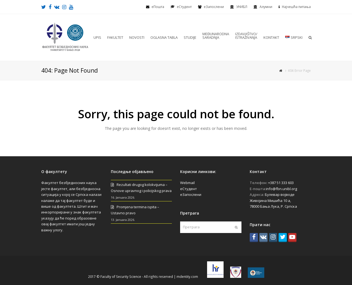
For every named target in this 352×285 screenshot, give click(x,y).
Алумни (266, 6)
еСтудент (188, 188)
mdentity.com (187, 276)
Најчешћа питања (296, 6)
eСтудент (184, 6)
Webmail (187, 182)
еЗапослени (214, 6)
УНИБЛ (241, 6)
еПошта (158, 6)
